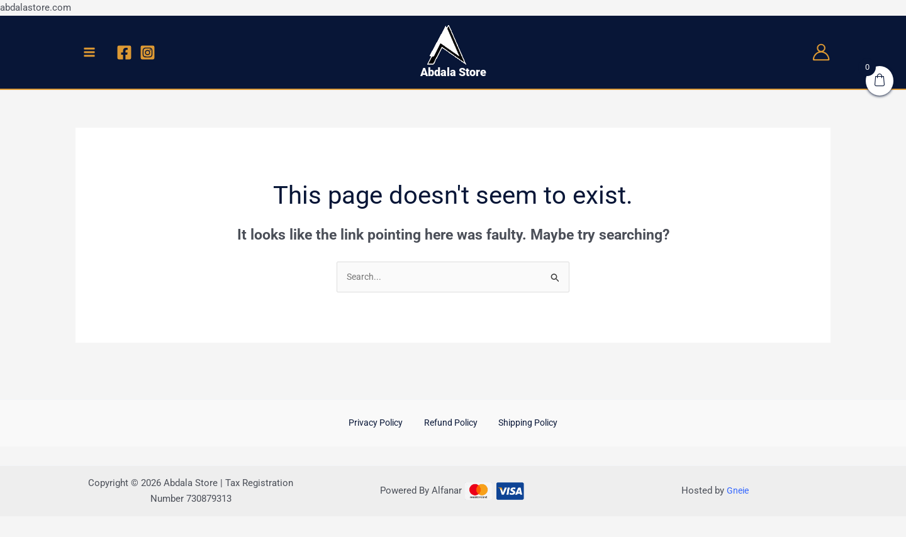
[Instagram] (147, 52)
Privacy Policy (383, 424)
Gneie (738, 492)
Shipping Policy (520, 424)
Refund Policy (450, 424)
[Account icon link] (821, 52)
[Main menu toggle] (90, 52)
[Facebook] (124, 52)
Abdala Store (453, 72)
